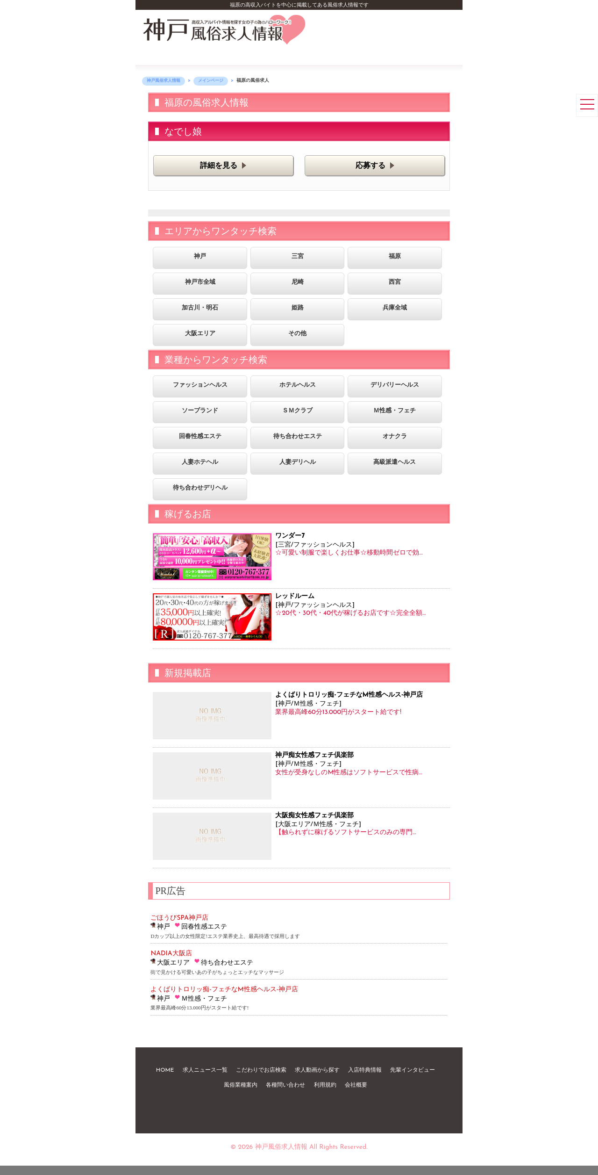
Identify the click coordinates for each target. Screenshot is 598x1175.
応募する (370, 166)
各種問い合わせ (285, 1085)
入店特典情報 (365, 1070)
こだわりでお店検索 (261, 1070)
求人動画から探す (317, 1070)
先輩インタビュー (412, 1070)
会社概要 (356, 1085)
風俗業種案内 (240, 1085)
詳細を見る (218, 166)
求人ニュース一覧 (205, 1070)
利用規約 (325, 1085)
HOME (165, 1070)
